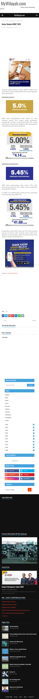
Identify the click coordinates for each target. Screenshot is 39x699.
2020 (19, 441)
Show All (4, 616)
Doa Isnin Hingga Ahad (15, 679)
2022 (19, 436)
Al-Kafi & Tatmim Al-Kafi (8, 601)
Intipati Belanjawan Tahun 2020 (13, 587)
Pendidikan (8, 417)
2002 (19, 450)
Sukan (7, 420)
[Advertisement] (19, 43)
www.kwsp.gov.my (12, 273)
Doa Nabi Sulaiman (14, 626)
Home (3, 20)
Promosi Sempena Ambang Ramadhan (13, 613)
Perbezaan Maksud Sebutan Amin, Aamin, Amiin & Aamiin (23, 634)
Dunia (6, 403)
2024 (19, 430)
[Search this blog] (16, 385)
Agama (7, 395)
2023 (19, 433)
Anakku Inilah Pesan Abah (9, 604)
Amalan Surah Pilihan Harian (16, 641)
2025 (19, 427)
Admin (4, 27)
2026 (19, 424)
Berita (7, 20)
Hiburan (7, 409)
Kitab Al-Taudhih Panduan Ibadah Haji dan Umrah (16, 610)
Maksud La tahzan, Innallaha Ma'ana (18, 649)
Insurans (7, 412)
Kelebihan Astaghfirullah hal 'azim (18, 657)
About (25, 697)
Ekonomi (7, 406)
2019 (19, 444)
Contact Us (12, 672)
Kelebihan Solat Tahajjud (9, 607)
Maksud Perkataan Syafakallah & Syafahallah (20, 664)
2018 (19, 447)
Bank (6, 397)
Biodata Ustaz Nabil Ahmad (16, 687)
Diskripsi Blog (9, 697)
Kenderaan (8, 414)
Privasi (15, 697)
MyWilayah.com (19, 15)
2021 (19, 438)
